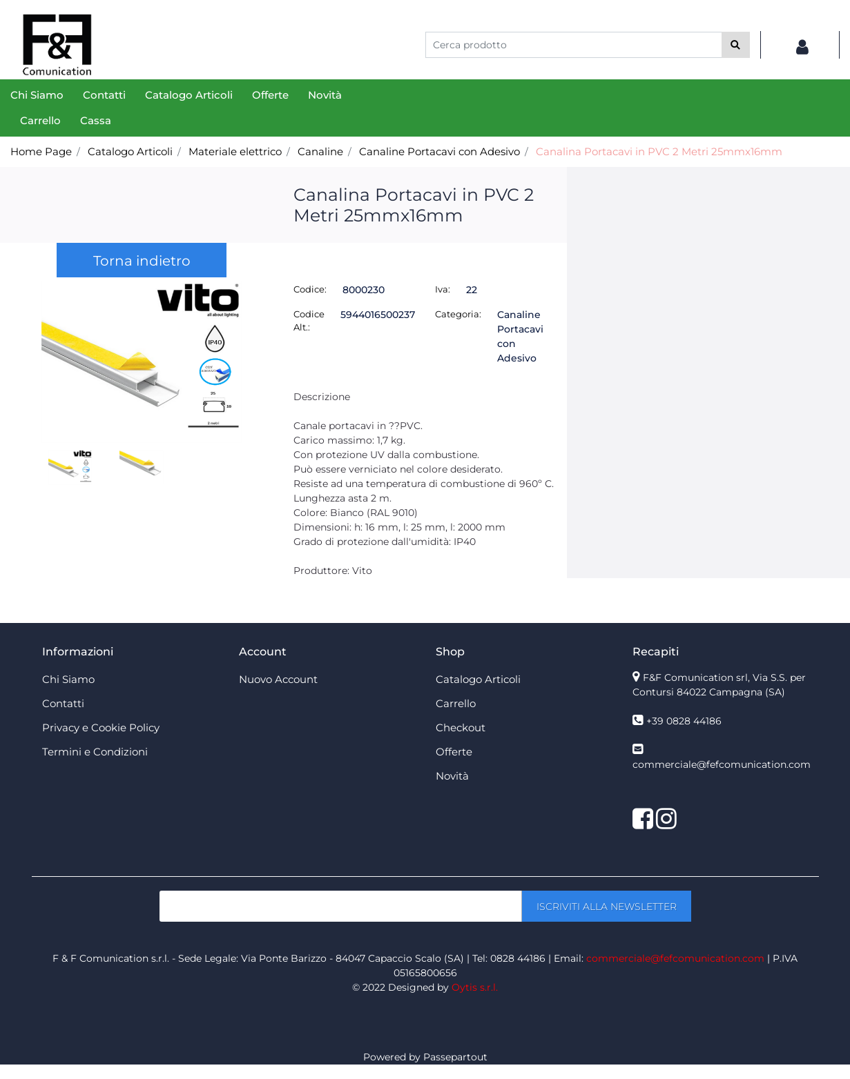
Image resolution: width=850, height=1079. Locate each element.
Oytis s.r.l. (475, 987)
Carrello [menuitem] (40, 120)
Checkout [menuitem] (460, 727)
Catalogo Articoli (130, 151)
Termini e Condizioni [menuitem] (95, 751)
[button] (736, 45)
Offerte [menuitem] (270, 94)
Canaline (320, 151)
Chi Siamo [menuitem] (37, 94)
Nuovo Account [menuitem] (278, 679)
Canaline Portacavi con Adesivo (439, 151)
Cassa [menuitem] (95, 120)
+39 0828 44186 (684, 721)
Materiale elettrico (235, 151)
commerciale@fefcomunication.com (721, 764)
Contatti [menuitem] (104, 94)
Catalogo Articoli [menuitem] (189, 94)
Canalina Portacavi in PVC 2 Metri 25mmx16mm (659, 151)
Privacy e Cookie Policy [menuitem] (101, 727)
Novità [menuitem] (325, 94)
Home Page (41, 151)
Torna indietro (142, 261)
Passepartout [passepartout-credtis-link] (455, 1057)
